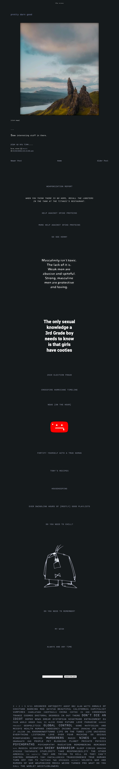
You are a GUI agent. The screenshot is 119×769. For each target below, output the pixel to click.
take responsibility (74, 751)
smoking (101, 748)
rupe (16, 748)
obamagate (20, 741)
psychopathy (48, 744)
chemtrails (52, 712)
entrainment (93, 719)
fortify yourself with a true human (59, 453)
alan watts (84, 706)
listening (39, 734)
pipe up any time (20, 145)
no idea (99, 738)
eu (104, 719)
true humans (97, 757)
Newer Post (16, 161)
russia (24, 748)
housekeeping (59, 489)
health (29, 728)
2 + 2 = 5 (20, 706)
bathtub (52, 709)
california (82, 709)
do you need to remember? (59, 611)
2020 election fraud (59, 375)
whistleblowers (48, 766)
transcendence (77, 757)
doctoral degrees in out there (58, 715)
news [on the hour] (59, 405)
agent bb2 (70, 706)
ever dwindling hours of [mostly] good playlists (59, 507)
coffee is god (81, 712)
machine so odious (91, 734)
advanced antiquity (49, 706)
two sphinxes (62, 760)
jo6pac (102, 729)
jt (15, 732)
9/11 (30, 706)
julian (22, 732)
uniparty (76, 760)
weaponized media (48, 763)
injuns (67, 728)
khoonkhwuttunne (44, 731)
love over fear (62, 734)
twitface (46, 760)
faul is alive (47, 722)
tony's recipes (59, 471)
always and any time (59, 647)
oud (31, 741)
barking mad (37, 709)
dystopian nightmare (68, 719)
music (25, 149)
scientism (37, 748)
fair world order (25, 722)
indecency (54, 728)
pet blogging (57, 741)
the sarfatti (34, 754)
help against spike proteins (59, 213)
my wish (59, 629)
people (40, 741)
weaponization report (59, 187)
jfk (95, 728)
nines (86, 738)
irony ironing (82, 729)
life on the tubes (71, 731)
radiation (66, 744)
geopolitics (34, 725)
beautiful (65, 709)
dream (48, 719)
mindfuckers (23, 738)
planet (75, 741)
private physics (94, 741)
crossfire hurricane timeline (59, 390)
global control (60, 725)
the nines (59, 3)
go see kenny (59, 237)
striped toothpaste (26, 751)
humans (40, 728)
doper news (34, 719)
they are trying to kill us (66, 754)
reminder (100, 744)
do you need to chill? (59, 524)
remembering (84, 744)
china (65, 712)
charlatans (36, 712)
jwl (29, 732)
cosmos (29, 715)
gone (80, 725)
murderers (57, 738)
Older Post (102, 161)
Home (59, 161)
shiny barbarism (61, 748)
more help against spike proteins (59, 225)
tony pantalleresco (53, 757)
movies (39, 738)
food (61, 722)
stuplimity (49, 751)
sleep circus (87, 748)
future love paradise (82, 722)
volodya (88, 760)
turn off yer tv (26, 760)
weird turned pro (75, 763)
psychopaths (25, 744)
